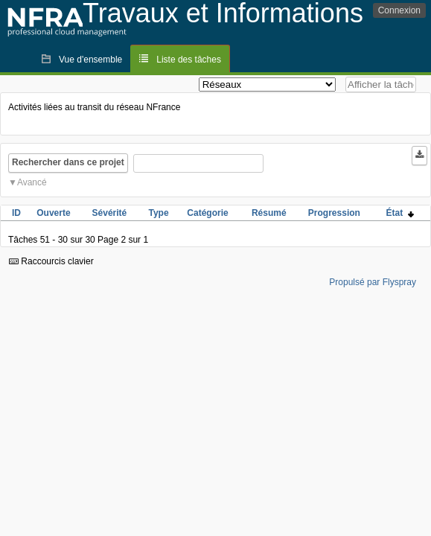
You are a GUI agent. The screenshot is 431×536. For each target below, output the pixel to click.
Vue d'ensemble (90, 59)
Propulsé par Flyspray (372, 282)
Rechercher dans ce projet (68, 162)
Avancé (32, 182)
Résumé (269, 213)
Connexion (399, 10)
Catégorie (207, 213)
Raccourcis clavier (51, 261)
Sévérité (109, 213)
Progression (334, 213)
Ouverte (53, 213)
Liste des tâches (188, 59)
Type (158, 213)
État (400, 213)
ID (16, 213)
